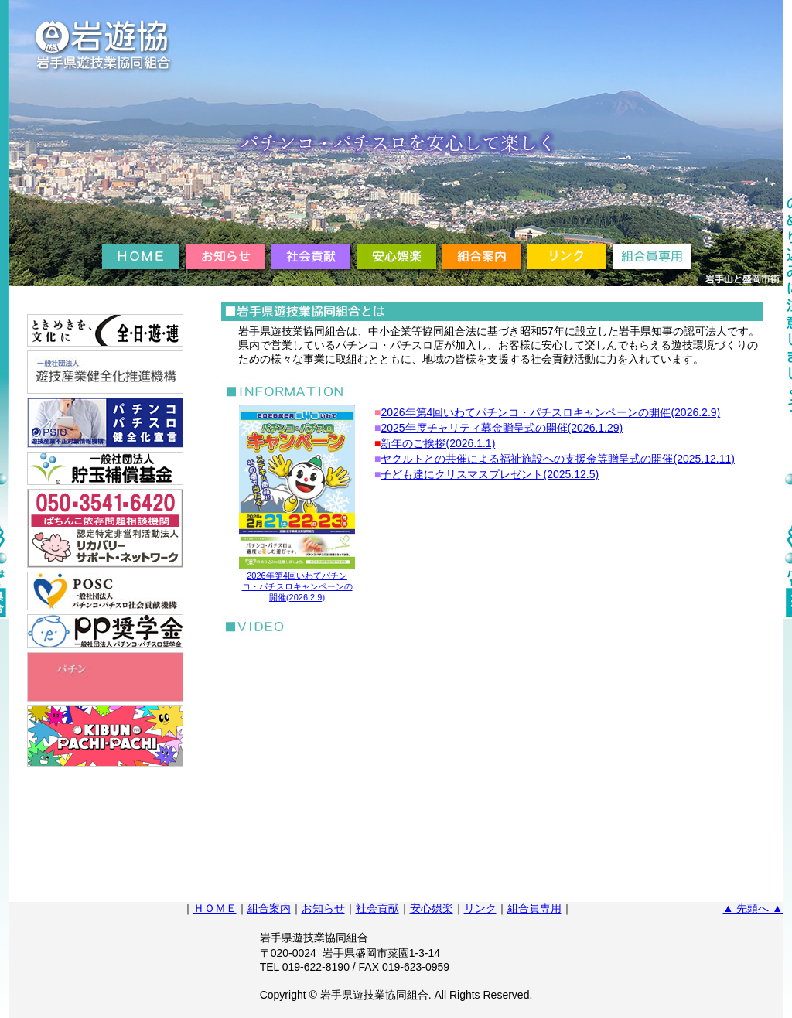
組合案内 (269, 908)
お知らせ (323, 908)
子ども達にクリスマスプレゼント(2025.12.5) (490, 474)
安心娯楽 (431, 908)
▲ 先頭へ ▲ (753, 908)
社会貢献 (377, 908)
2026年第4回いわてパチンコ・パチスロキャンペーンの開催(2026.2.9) (550, 412)
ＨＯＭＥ (215, 908)
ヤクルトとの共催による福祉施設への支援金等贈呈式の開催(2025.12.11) (557, 459)
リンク (480, 908)
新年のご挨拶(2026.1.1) (438, 443)
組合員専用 (534, 908)
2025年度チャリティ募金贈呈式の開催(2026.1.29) (502, 428)
